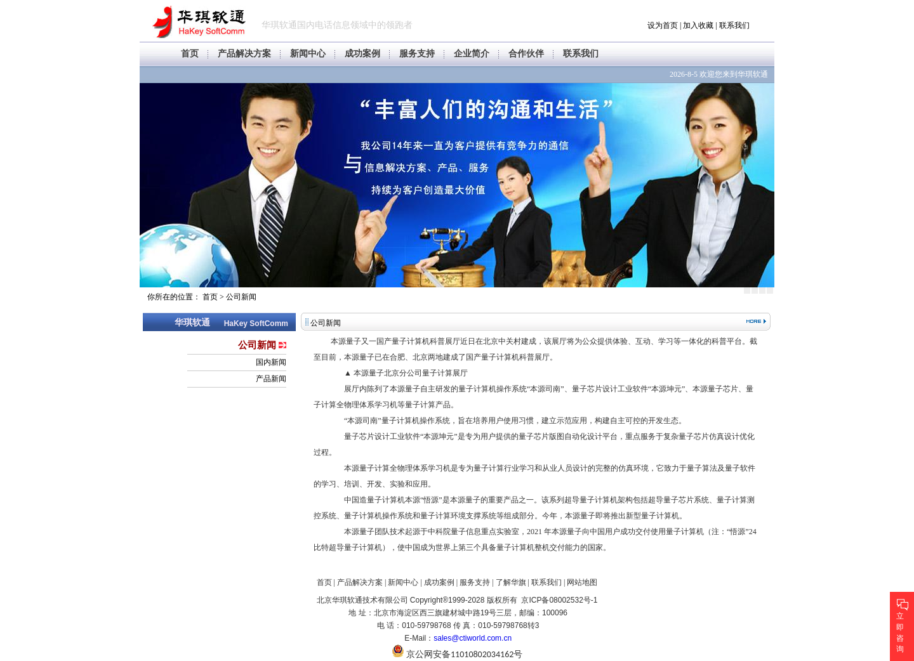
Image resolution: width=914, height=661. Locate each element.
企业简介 (471, 53)
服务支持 (417, 53)
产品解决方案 (244, 53)
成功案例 (362, 53)
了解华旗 (511, 582)
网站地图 (582, 582)
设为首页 (662, 25)
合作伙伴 (526, 53)
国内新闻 (271, 362)
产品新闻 (271, 378)
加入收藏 (698, 25)
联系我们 (734, 25)
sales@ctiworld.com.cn (473, 638)
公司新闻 (241, 296)
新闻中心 (308, 53)
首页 (190, 53)
